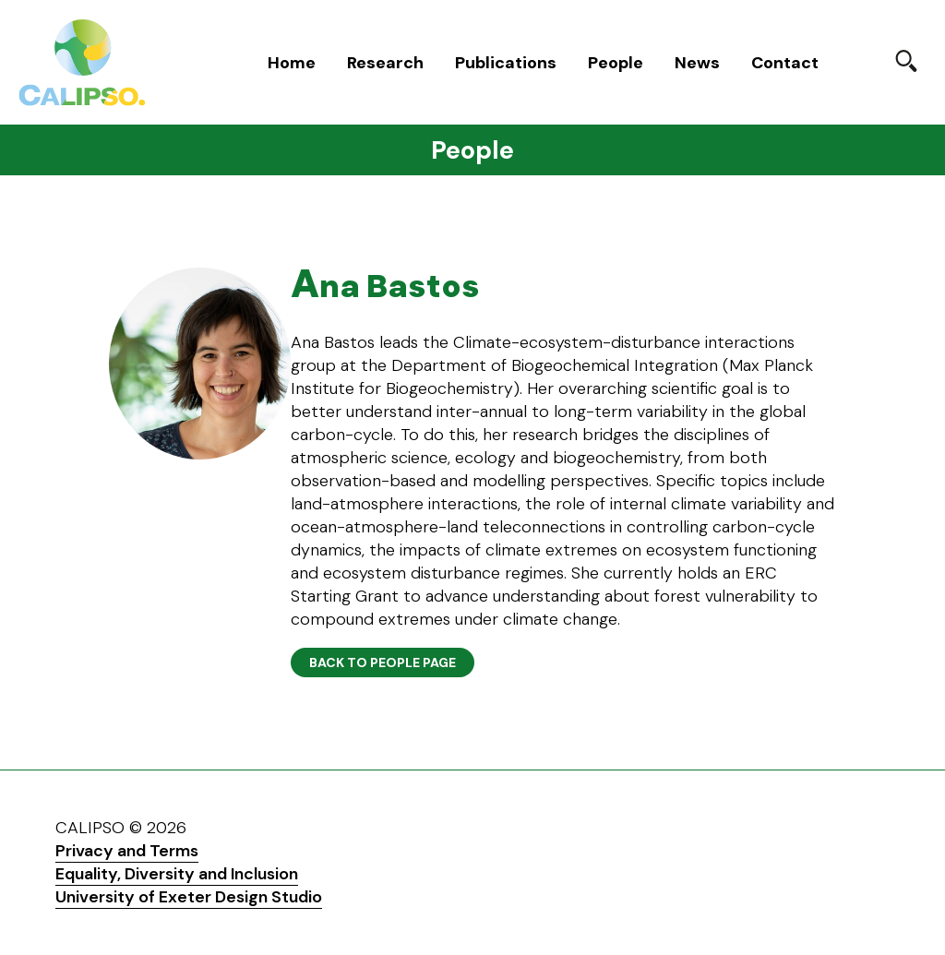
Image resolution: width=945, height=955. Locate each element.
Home (292, 63)
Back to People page (382, 662)
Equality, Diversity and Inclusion (176, 874)
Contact (785, 63)
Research (385, 63)
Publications (505, 63)
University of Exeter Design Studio (188, 897)
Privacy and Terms (126, 851)
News (697, 63)
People (615, 63)
